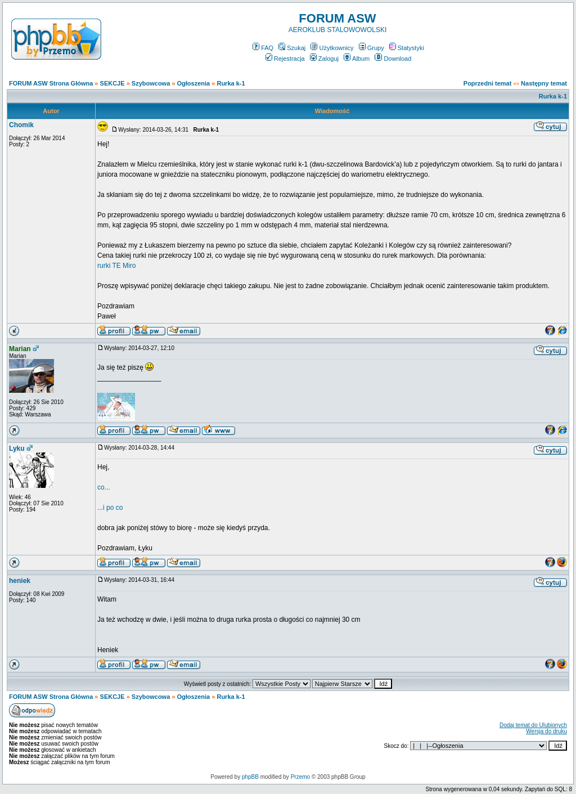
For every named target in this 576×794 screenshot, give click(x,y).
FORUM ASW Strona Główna (51, 83)
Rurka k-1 (231, 83)
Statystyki (406, 47)
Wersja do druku (546, 731)
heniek (19, 581)
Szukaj (291, 47)
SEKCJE (112, 83)
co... (103, 487)
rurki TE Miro (116, 266)
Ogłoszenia (193, 83)
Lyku (17, 448)
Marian (20, 349)
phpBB (250, 777)
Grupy (371, 47)
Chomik (21, 125)
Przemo (300, 777)
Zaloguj (324, 58)
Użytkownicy (331, 47)
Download (393, 58)
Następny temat (544, 83)
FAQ (263, 47)
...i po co (110, 508)
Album (357, 58)
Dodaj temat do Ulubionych (533, 725)
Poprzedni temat (488, 83)
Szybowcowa (151, 83)
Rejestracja (285, 58)
